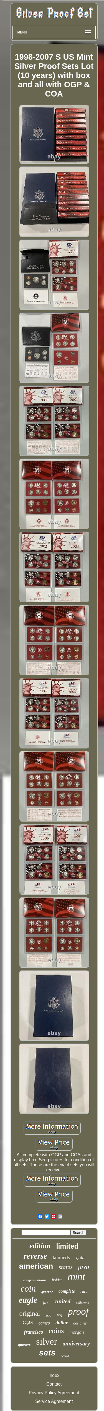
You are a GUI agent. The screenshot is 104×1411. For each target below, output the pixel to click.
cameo (44, 1323)
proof (78, 1311)
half (59, 1315)
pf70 (83, 1267)
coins (56, 1331)
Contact (54, 1384)
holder (57, 1280)
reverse (35, 1255)
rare (83, 1291)
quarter (47, 1292)
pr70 (48, 1315)
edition (40, 1246)
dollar (61, 1322)
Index (54, 1375)
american (36, 1266)
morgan (76, 1332)
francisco (33, 1332)
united (62, 1301)
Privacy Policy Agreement (54, 1392)
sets (47, 1352)
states (65, 1266)
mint (76, 1277)
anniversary (76, 1343)
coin (28, 1289)
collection (82, 1303)
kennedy (61, 1257)
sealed (65, 1355)
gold (80, 1257)
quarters (24, 1344)
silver (46, 1341)
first (46, 1302)
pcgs (27, 1321)
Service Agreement (54, 1401)
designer (80, 1323)
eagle (28, 1300)
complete (67, 1291)
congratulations (35, 1280)
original (29, 1313)
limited (67, 1246)
